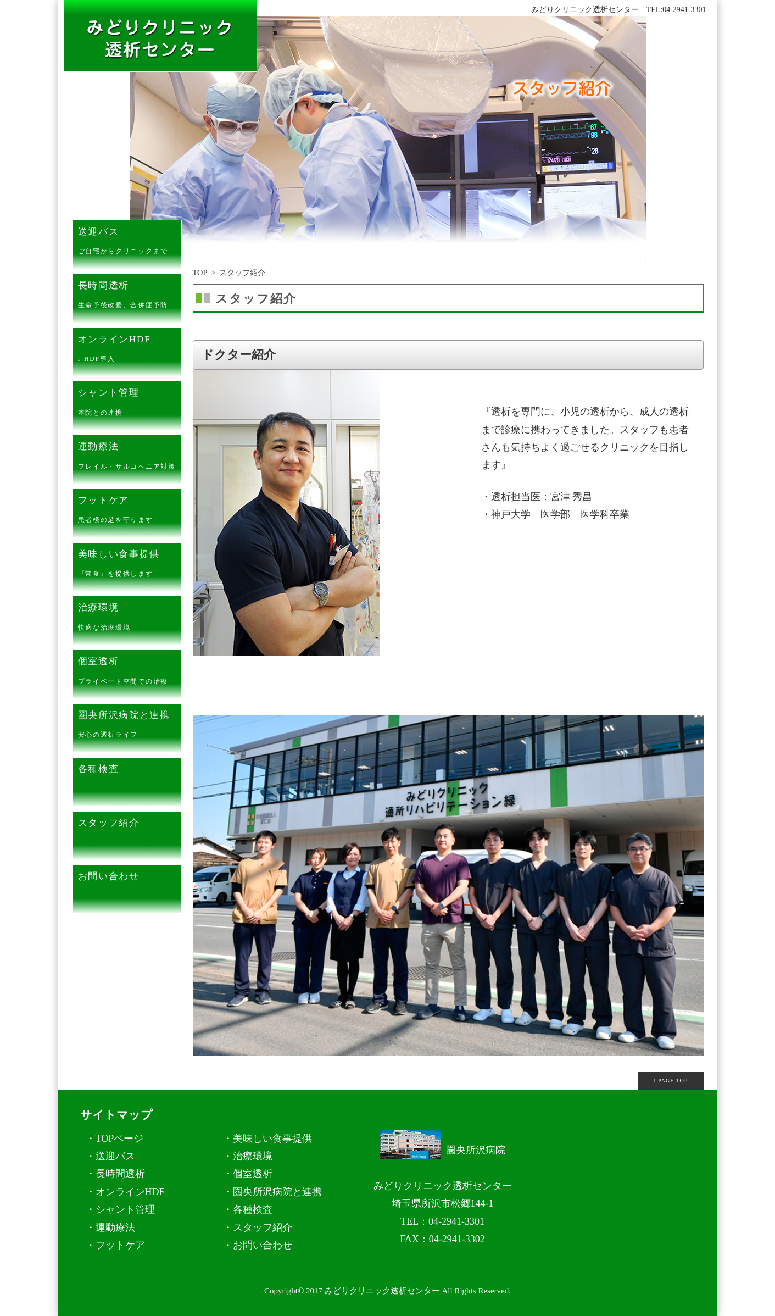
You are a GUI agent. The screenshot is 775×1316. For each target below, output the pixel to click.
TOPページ (120, 1138)
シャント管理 (129, 404)
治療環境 (129, 619)
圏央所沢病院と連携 (129, 727)
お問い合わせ (129, 888)
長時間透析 (129, 297)
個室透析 (129, 673)
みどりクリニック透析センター (382, 1290)
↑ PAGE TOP (670, 1081)
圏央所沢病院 (442, 1150)
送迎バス (129, 243)
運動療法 (129, 458)
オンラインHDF (129, 351)
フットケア (129, 512)
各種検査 (129, 781)
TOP (200, 272)
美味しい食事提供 (129, 566)
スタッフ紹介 (129, 835)
